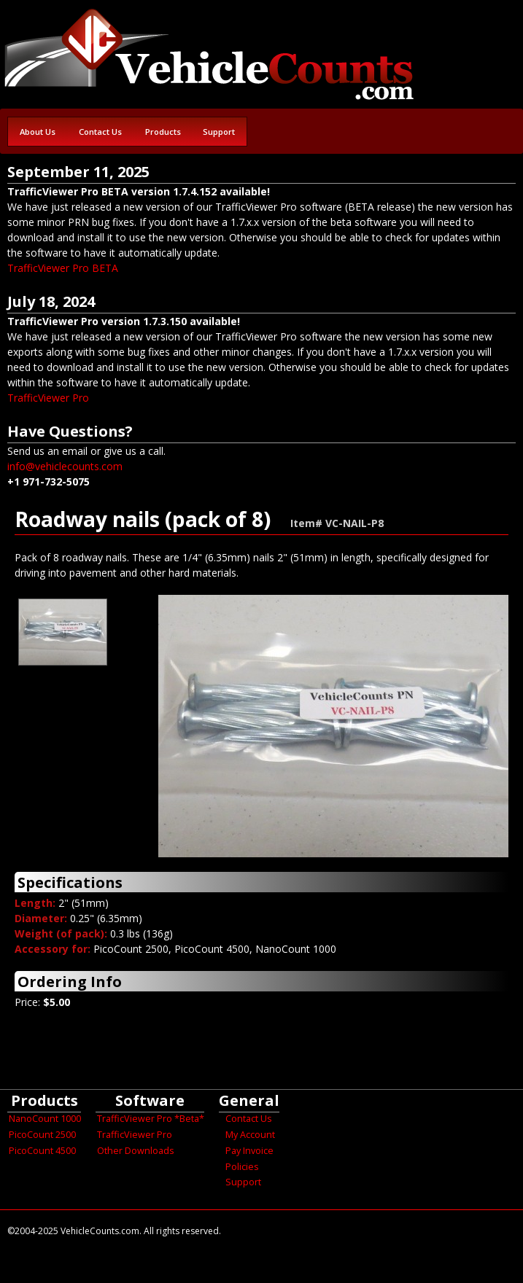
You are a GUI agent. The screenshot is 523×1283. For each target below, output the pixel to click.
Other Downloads (135, 1150)
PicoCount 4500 (42, 1150)
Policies (242, 1167)
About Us (37, 131)
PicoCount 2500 (42, 1134)
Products (163, 131)
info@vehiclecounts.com (65, 466)
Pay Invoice (249, 1150)
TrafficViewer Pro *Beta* (150, 1118)
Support (219, 131)
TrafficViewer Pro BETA (62, 268)
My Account (250, 1134)
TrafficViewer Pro (48, 398)
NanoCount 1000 (45, 1118)
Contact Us (100, 131)
